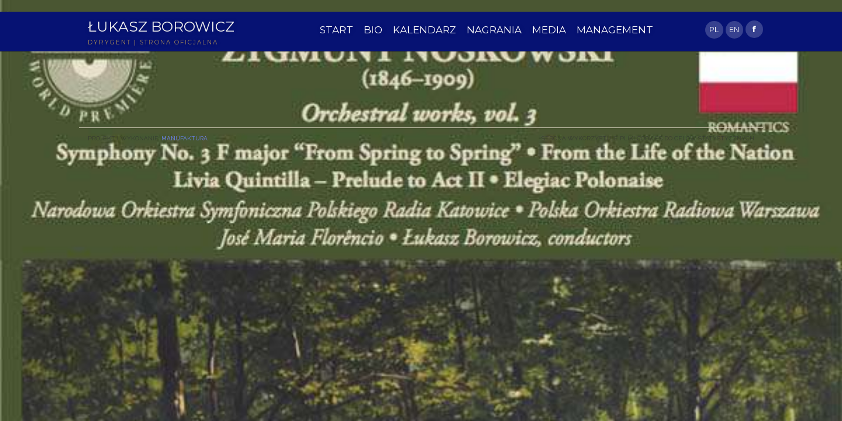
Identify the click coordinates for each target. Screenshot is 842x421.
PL (714, 29)
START (336, 30)
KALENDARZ (424, 30)
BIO (373, 30)
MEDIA (549, 30)
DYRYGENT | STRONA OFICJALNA (153, 42)
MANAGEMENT (615, 30)
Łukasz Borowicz (161, 26)
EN (734, 29)
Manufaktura (184, 138)
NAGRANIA (494, 30)
